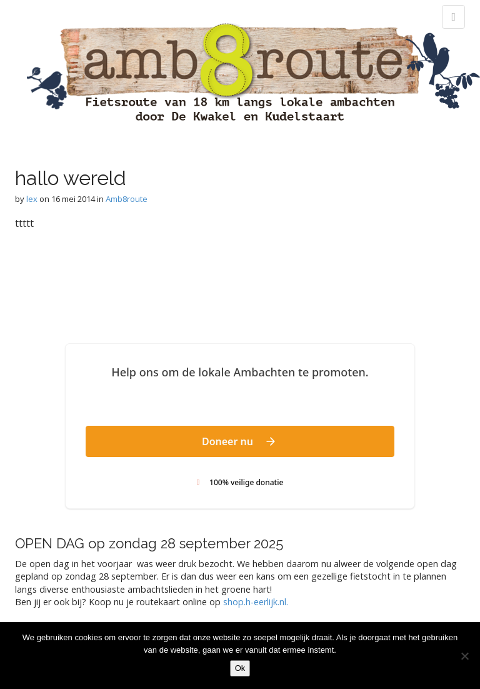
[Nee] (464, 656)
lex (32, 198)
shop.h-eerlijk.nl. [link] (255, 602)
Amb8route (127, 198)
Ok (240, 668)
